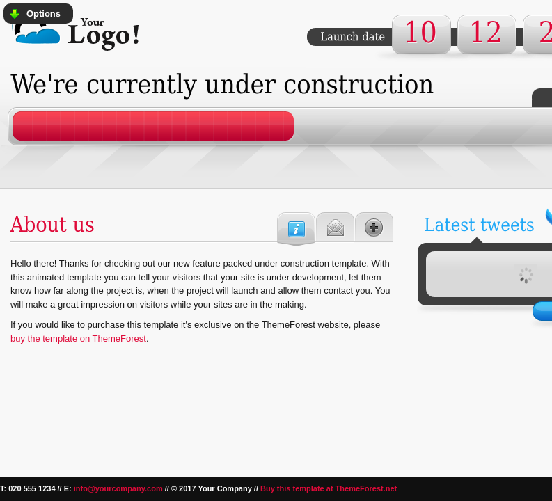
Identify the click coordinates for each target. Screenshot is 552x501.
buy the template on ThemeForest (78, 338)
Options (43, 13)
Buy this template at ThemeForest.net (328, 488)
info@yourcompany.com (118, 488)
